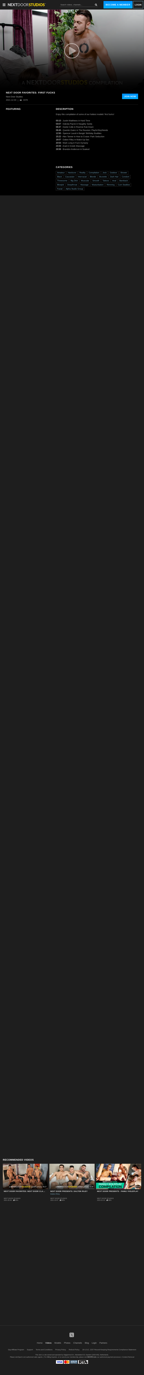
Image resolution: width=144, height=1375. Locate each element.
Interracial (82, 177)
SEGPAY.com (91, 1357)
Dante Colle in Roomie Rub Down (78, 127)
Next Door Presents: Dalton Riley (69, 1191)
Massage (84, 185)
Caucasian (70, 177)
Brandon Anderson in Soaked (76, 149)
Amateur (61, 172)
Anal (114, 180)
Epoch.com (22, 1357)
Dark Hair (114, 177)
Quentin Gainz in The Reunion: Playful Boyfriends (85, 130)
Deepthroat (72, 185)
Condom (125, 177)
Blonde (93, 177)
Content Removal (128, 1357)
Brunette (103, 177)
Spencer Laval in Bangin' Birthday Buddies (82, 133)
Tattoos (106, 180)
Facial (59, 189)
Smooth (95, 180)
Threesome (62, 180)
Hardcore (72, 172)
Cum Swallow (124, 185)
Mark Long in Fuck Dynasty (75, 143)
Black (59, 177)
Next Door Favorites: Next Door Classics (26, 1191)
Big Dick (74, 180)
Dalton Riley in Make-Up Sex (76, 139)
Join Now (130, 96)
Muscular (85, 180)
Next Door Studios (12, 1198)
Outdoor (113, 172)
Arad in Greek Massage (74, 146)
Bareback (123, 180)
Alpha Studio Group (74, 189)
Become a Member (118, 5)
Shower (123, 172)
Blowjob (60, 185)
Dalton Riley (55, 1194)
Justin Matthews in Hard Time (76, 120)
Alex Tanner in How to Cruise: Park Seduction (83, 136)
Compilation (94, 172)
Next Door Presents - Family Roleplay (117, 1191)
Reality (82, 172)
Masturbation (98, 185)
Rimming (111, 185)
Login (138, 5)
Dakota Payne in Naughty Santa (77, 124)
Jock (105, 172)
